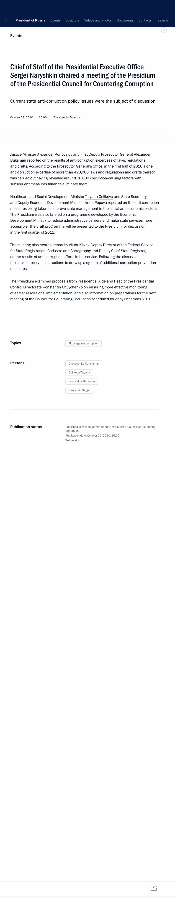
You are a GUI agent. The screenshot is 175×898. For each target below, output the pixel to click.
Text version (72, 440)
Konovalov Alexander (82, 381)
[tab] (15, 888)
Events (16, 35)
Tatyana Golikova (99, 196)
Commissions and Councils (109, 427)
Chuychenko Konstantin (84, 364)
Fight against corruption (83, 343)
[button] (7, 7)
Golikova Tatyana (79, 372)
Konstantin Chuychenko (63, 287)
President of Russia (31, 7)
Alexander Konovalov (54, 154)
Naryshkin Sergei (79, 390)
